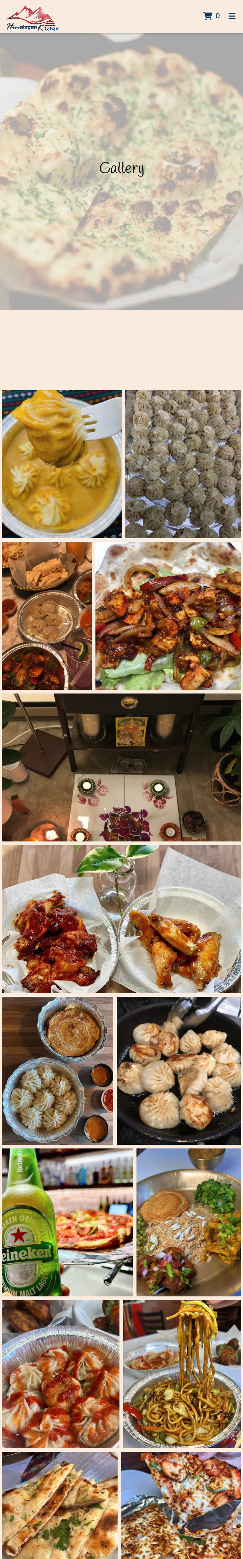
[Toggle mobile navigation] (232, 16)
